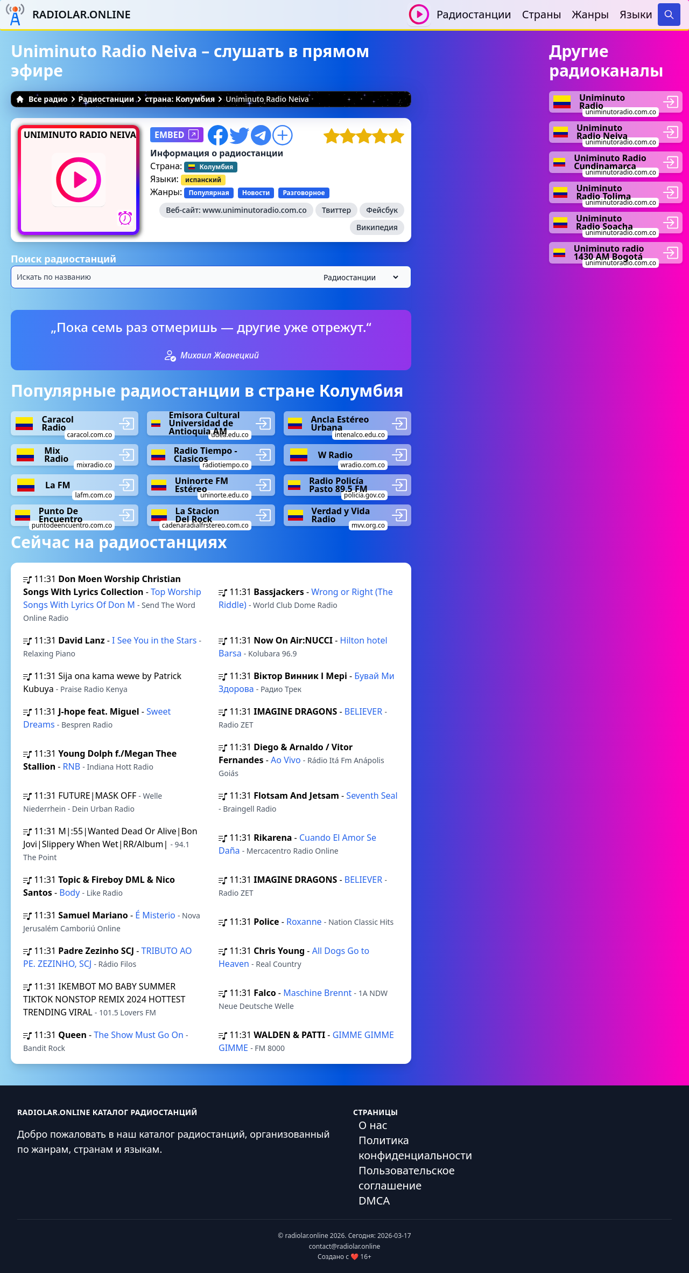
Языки (636, 14)
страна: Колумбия (180, 99)
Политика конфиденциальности (415, 1148)
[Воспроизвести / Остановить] (419, 14)
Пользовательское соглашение (406, 1178)
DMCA (374, 1200)
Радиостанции (474, 14)
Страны (541, 14)
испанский (203, 179)
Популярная (208, 192)
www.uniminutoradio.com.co (254, 210)
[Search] (669, 14)
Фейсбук (382, 210)
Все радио (42, 99)
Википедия (377, 227)
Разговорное (304, 192)
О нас (373, 1125)
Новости (256, 192)
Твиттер (336, 210)
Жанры (590, 14)
